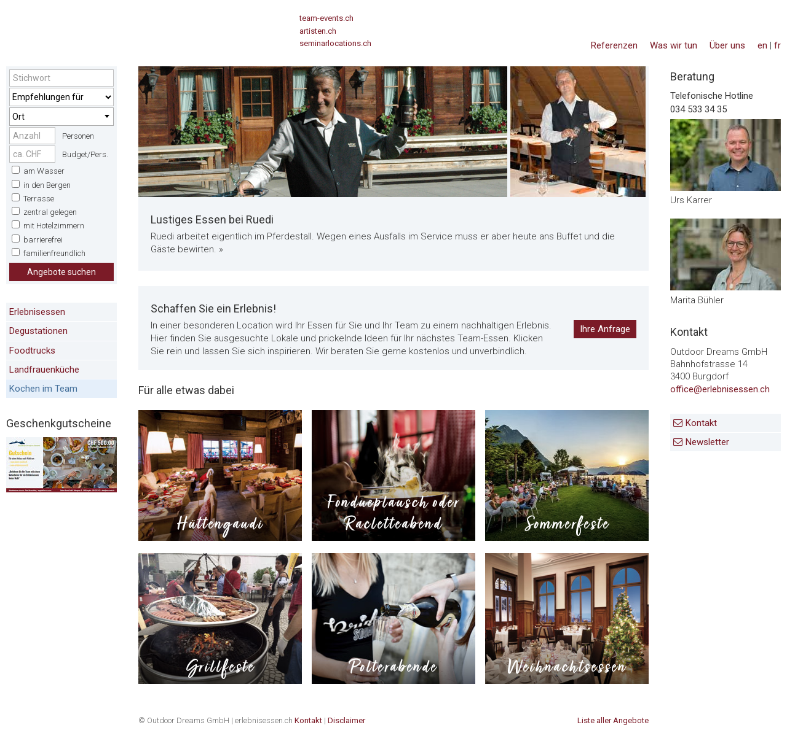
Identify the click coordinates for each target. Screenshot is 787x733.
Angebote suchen (61, 272)
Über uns (727, 45)
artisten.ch (317, 31)
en (762, 45)
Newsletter (707, 442)
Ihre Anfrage (605, 329)
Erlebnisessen (37, 311)
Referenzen (614, 45)
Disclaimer (346, 720)
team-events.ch (326, 18)
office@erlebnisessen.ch (720, 389)
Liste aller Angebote (613, 720)
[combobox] (61, 116)
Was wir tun (673, 45)
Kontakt (701, 423)
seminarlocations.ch (335, 43)
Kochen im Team (43, 388)
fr (777, 45)
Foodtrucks (32, 350)
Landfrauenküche (44, 369)
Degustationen (38, 330)
